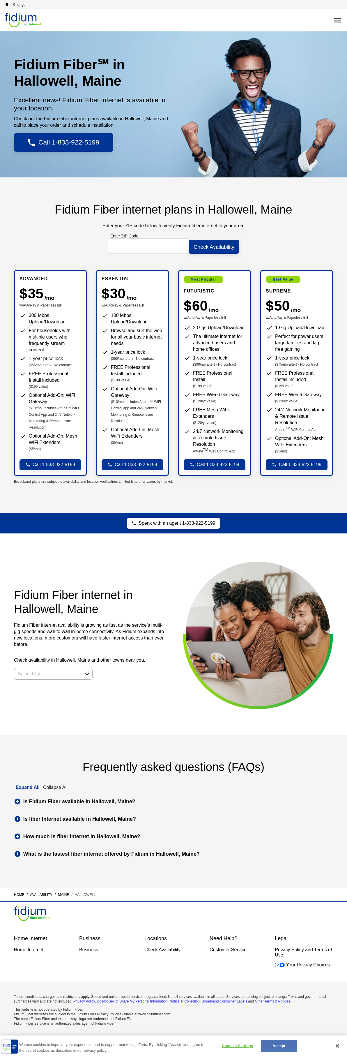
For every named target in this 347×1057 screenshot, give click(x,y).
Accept (278, 1046)
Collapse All (55, 785)
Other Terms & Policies (272, 999)
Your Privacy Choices (302, 962)
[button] (87, 672)
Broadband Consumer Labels (224, 999)
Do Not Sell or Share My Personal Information (132, 999)
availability (41, 893)
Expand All (28, 785)
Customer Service (228, 947)
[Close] (337, 1046)
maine (63, 893)
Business (88, 947)
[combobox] (46, 671)
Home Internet (28, 947)
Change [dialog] (19, 5)
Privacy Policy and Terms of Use (303, 950)
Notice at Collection (185, 999)
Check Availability (162, 947)
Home (19, 893)
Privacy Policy (84, 999)
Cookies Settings (237, 1046)
